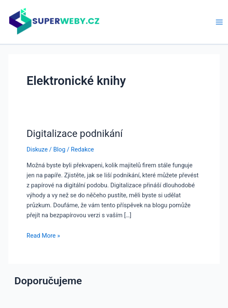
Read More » (43, 236)
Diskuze (37, 149)
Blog (59, 149)
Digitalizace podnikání (75, 133)
